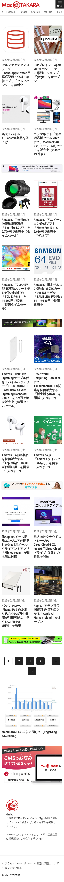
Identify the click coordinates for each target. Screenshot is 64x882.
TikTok (58, 12)
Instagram (35, 12)
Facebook (11, 12)
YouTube (48, 12)
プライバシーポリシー (18, 863)
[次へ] (32, 671)
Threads (23, 12)
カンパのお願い (13, 868)
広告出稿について (48, 863)
